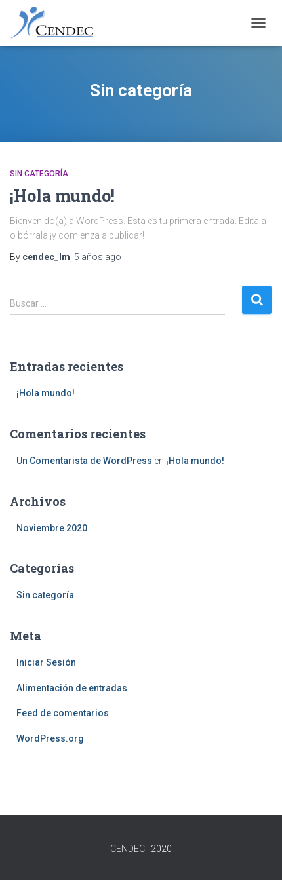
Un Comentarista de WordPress (84, 460)
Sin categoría (39, 173)
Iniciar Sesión (46, 662)
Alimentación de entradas (71, 688)
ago (97, 257)
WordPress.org (50, 738)
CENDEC (127, 848)
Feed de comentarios (62, 713)
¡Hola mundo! (62, 195)
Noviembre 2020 (51, 528)
